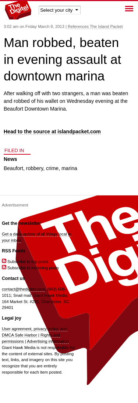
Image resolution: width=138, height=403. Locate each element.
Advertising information (48, 341)
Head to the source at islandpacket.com (52, 131)
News (10, 159)
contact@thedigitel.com (23, 289)
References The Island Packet (95, 26)
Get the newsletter (21, 223)
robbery (34, 168)
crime (52, 168)
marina (69, 168)
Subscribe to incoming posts (30, 268)
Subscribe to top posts (25, 261)
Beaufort (13, 168)
